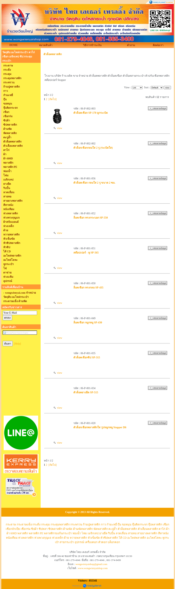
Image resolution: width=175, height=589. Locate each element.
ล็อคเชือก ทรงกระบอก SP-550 (90, 217)
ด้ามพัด (67, 528)
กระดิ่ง (36, 524)
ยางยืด (103, 533)
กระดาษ (11, 524)
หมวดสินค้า (46, 45)
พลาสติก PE (36, 533)
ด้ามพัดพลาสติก (83, 528)
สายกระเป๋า (67, 542)
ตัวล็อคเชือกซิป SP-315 (86, 357)
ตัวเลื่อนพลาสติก (148, 528)
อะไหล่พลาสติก (136, 537)
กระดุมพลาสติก (60, 524)
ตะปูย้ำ (112, 528)
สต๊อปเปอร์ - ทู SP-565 (86, 252)
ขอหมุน (126, 524)
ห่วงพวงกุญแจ (42, 537)
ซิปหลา (43, 528)
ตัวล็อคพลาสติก (53, 54)
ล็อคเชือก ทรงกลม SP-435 (88, 287)
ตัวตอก (102, 542)
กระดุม (45, 524)
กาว (103, 524)
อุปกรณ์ (79, 542)
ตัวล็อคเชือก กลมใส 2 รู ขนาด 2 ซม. (94, 182)
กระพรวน (76, 524)
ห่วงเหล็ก (57, 537)
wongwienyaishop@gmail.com (91, 564)
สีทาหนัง (163, 533)
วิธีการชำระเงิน (92, 45)
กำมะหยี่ (112, 524)
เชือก (166, 524)
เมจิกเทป (93, 533)
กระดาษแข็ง (24, 524)
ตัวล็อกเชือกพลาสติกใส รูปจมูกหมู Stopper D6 (99, 427)
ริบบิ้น (111, 533)
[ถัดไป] (52, 99)
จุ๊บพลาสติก (155, 524)
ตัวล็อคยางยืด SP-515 (85, 392)
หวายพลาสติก (78, 537)
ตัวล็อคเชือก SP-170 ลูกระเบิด (90, 112)
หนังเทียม (12, 537)
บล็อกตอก (114, 542)
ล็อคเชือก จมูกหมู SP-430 (87, 322)
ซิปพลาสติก (55, 528)
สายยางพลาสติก (147, 533)
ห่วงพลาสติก (26, 537)
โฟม (84, 533)
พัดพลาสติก (101, 528)
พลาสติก (22, 533)
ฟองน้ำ (76, 533)
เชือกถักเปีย (13, 528)
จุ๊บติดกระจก (140, 524)
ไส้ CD (123, 537)
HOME (13, 45)
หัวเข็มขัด (94, 537)
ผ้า (167, 528)
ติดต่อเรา (158, 45)
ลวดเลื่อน (121, 533)
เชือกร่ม (25, 528)
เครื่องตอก (91, 542)
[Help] (17, 343)
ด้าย (66, 537)
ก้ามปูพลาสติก (91, 524)
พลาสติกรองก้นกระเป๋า (58, 533)
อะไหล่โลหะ (154, 537)
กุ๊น (119, 524)
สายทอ (132, 533)
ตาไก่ (162, 528)
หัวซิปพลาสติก (109, 537)
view (58, 128)
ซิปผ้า (34, 528)
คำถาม (131, 45)
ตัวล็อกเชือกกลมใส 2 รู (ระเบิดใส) (93, 147)
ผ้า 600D (12, 533)
